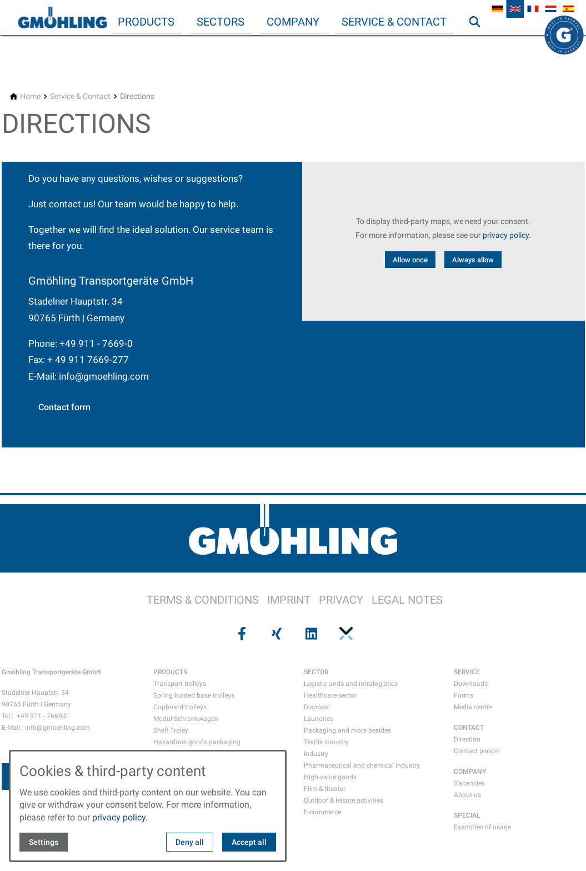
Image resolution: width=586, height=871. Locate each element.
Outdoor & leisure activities (343, 800)
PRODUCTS (170, 672)
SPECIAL (467, 815)
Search (479, 44)
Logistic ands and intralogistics (351, 684)
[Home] (30, 96)
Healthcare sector (330, 695)
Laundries (318, 719)
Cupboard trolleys (180, 707)
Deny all (190, 842)
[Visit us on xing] (275, 633)
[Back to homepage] (62, 18)
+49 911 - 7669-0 (96, 343)
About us (467, 795)
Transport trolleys (179, 684)
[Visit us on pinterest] (344, 633)
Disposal (317, 707)
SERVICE (467, 672)
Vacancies (469, 783)
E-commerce (322, 812)
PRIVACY (341, 599)
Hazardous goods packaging (197, 742)
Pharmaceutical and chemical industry (362, 765)
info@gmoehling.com (104, 376)
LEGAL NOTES (407, 599)
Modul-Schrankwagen (185, 719)
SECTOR (316, 672)
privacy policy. (507, 235)
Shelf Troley (170, 730)
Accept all (249, 842)
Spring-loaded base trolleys (193, 695)
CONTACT (469, 727)
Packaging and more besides (347, 730)
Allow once (410, 260)
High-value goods (330, 777)
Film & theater (324, 789)
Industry (316, 754)
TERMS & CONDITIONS (203, 599)
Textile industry (326, 742)
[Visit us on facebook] (241, 633)
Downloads (471, 684)
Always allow (473, 260)
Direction (467, 739)
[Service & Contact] (80, 96)
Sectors (220, 21)
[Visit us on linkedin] (310, 633)
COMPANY (470, 771)
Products (146, 21)
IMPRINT (288, 599)
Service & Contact (394, 21)
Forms (463, 695)
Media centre (473, 707)
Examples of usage (482, 827)
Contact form (64, 407)
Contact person (477, 751)
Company (293, 21)
